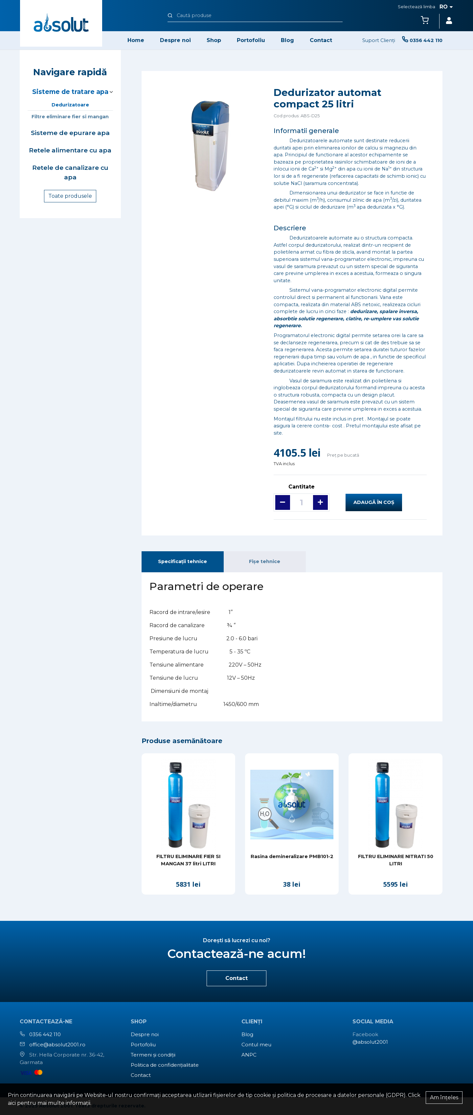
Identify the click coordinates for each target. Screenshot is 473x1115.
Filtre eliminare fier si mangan (70, 117)
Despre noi (175, 40)
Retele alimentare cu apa (70, 150)
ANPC (249, 1055)
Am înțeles (444, 1097)
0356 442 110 (45, 1034)
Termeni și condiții (153, 1055)
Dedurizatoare (70, 105)
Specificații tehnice (182, 561)
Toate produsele (70, 196)
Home (135, 40)
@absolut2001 (370, 1042)
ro (446, 7)
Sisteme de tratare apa (70, 92)
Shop (214, 40)
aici (12, 1103)
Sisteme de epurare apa (70, 133)
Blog (287, 40)
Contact (321, 40)
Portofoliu (251, 40)
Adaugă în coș (373, 502)
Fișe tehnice (264, 561)
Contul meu (256, 1044)
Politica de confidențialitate (165, 1065)
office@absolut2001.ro (57, 1044)
